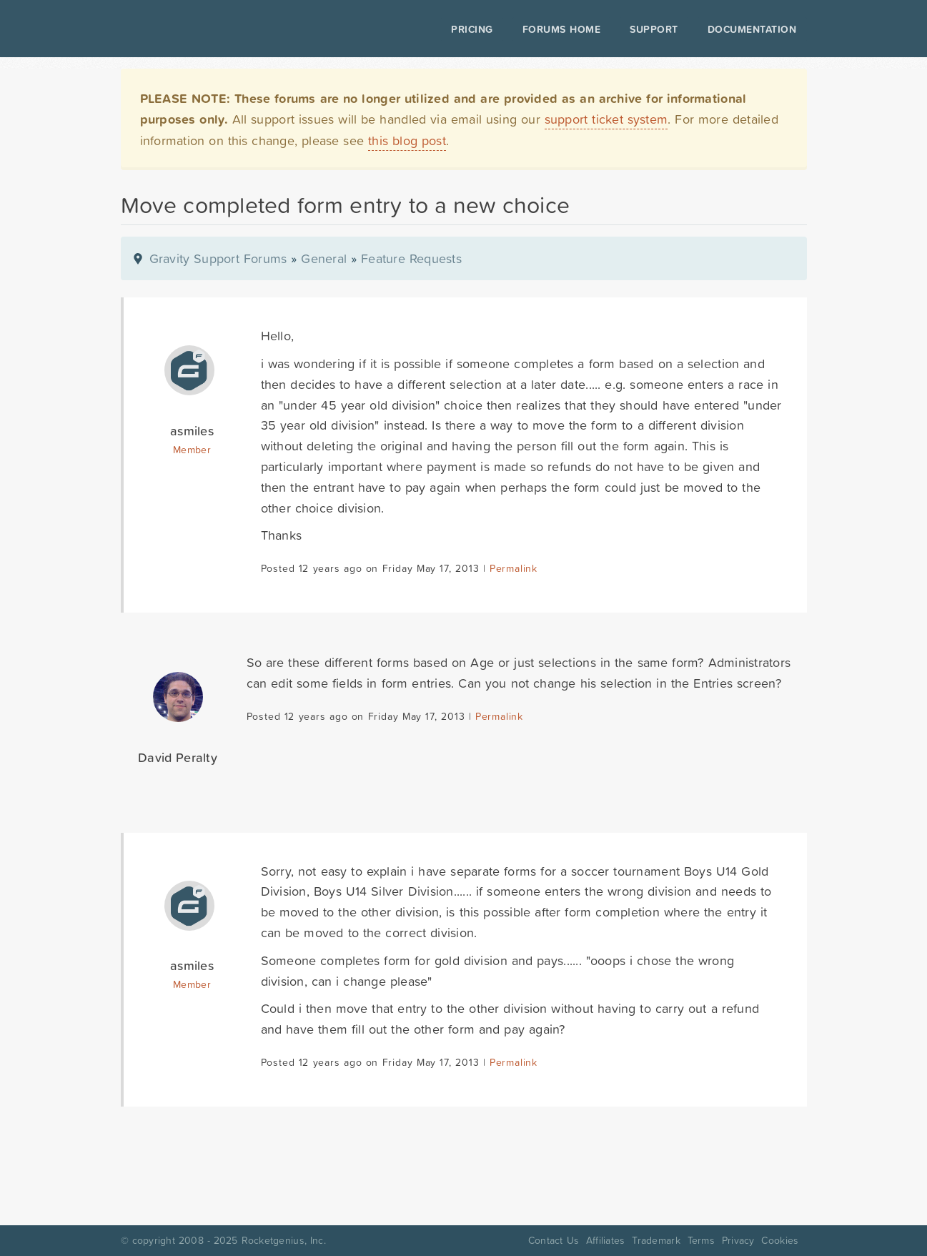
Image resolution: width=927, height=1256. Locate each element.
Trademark (656, 1240)
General (324, 258)
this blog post (407, 140)
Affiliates (605, 1240)
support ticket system (606, 119)
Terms (701, 1240)
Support (654, 29)
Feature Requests (411, 258)
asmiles (192, 430)
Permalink (513, 568)
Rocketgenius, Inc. (284, 1240)
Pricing (472, 29)
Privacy (738, 1240)
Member (192, 449)
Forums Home (561, 29)
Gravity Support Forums (218, 258)
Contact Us (553, 1240)
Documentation (752, 29)
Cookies (779, 1240)
